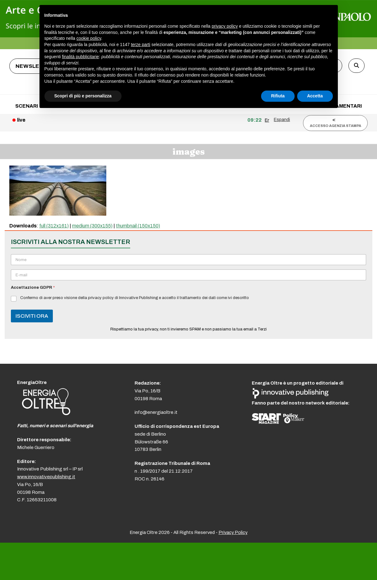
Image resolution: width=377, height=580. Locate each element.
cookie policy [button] (88, 38)
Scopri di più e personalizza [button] (83, 95)
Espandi (282, 119)
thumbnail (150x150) (138, 225)
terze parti (140, 44)
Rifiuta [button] (278, 95)
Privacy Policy (232, 532)
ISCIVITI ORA (32, 316)
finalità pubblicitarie (80, 56)
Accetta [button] (315, 95)
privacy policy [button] (225, 26)
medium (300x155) (92, 225)
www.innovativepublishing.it (46, 476)
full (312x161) (54, 225)
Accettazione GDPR (33, 287)
